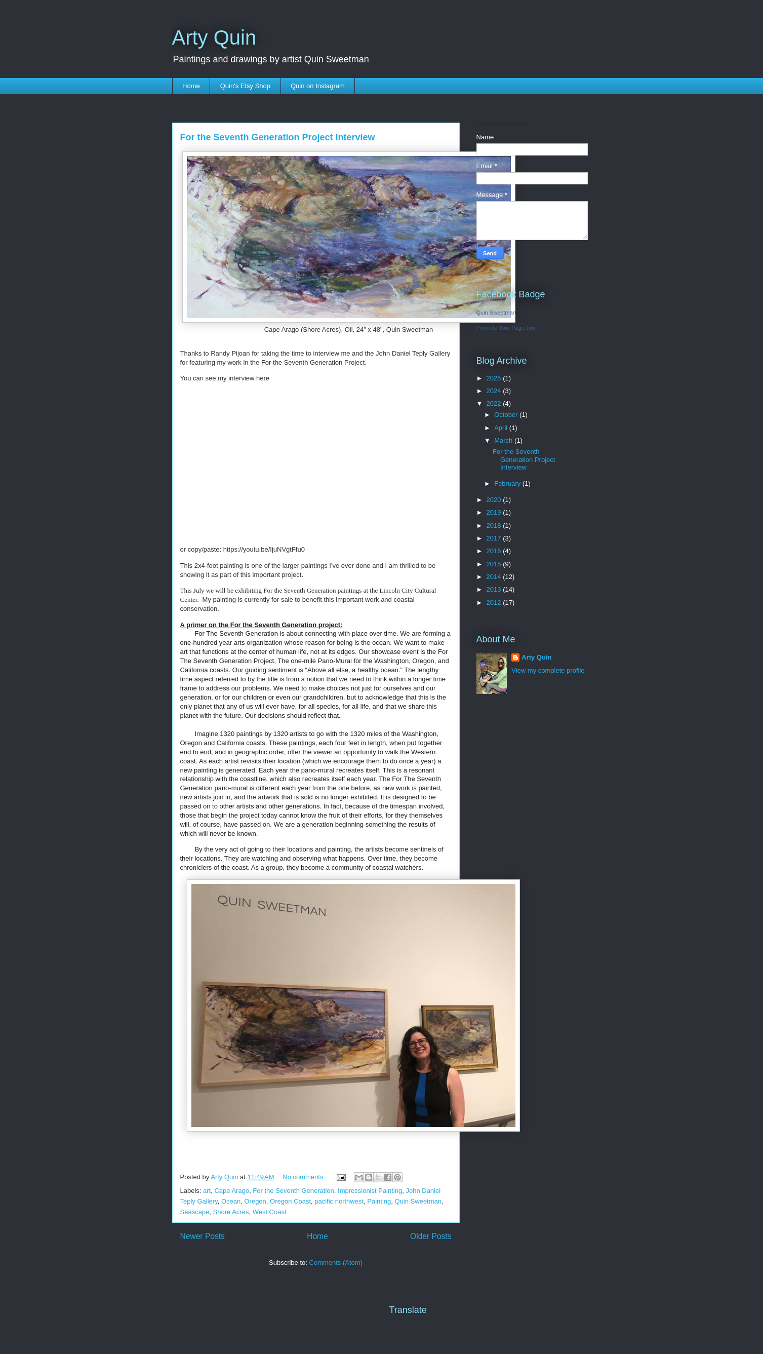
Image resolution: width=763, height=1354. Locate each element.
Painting (379, 1201)
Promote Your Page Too (505, 328)
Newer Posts (202, 1236)
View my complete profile (547, 670)
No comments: (305, 1177)
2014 (495, 577)
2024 (495, 391)
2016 (495, 551)
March (504, 440)
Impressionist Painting (370, 1190)
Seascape (195, 1212)
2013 (495, 589)
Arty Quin (214, 37)
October (506, 414)
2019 (495, 512)
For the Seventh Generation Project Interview (277, 137)
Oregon (255, 1201)
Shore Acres (231, 1212)
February (508, 483)
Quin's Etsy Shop (245, 86)
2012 (495, 602)
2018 (495, 525)
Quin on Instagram (318, 86)
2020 (495, 500)
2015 (495, 564)
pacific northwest (339, 1201)
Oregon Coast (290, 1201)
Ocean (230, 1201)
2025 (495, 378)
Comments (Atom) (336, 1262)
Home (191, 86)
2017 (495, 538)
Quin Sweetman (418, 1201)
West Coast (270, 1212)
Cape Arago (231, 1190)
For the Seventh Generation (293, 1190)
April (501, 428)
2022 (495, 403)
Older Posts (430, 1236)
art (207, 1190)
